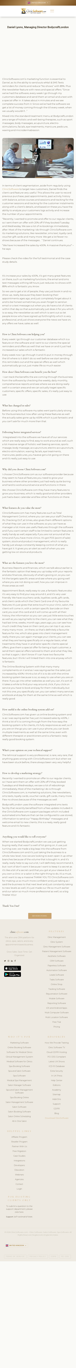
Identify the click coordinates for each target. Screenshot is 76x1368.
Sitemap (57, 1094)
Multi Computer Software (57, 1012)
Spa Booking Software (19, 1066)
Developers (19, 1165)
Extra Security (56, 1071)
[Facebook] (15, 960)
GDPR (57, 1108)
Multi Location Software (56, 1017)
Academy (56, 1090)
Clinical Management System (19, 1057)
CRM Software (56, 961)
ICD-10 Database (57, 1066)
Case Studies (19, 1156)
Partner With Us (19, 1146)
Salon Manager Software (19, 1085)
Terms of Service (15, 1256)
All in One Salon (19, 1121)
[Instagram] (8, 960)
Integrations (19, 1160)
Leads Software (56, 975)
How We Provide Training (57, 1043)
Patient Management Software (56, 951)
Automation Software (56, 970)
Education (19, 1170)
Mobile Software (56, 998)
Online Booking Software (19, 1047)
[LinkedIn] (12, 960)
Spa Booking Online (19, 1097)
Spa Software (19, 1076)
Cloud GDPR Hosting (57, 1052)
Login (19, 1189)
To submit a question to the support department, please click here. (19, 1209)
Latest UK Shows (57, 1061)
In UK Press (56, 1076)
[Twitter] (5, 960)
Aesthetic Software (57, 956)
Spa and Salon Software (19, 1071)
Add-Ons (56, 1099)
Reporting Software (56, 1003)
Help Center (56, 1080)
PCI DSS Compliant (57, 1057)
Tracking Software (56, 989)
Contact (19, 1184)
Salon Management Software (19, 1102)
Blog (56, 1113)
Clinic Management (57, 937)
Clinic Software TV (56, 1047)
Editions (56, 1085)
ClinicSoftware (10, 189)
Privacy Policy (38, 1256)
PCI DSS (65, 1256)
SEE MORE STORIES (40, 916)
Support (57, 1104)
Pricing (56, 1027)
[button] (52, 11)
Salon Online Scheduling (19, 1116)
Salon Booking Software (19, 1111)
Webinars (19, 1174)
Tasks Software (57, 979)
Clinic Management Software (56, 947)
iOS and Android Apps (56, 1008)
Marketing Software (19, 1043)
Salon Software (19, 1107)
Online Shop (56, 984)
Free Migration (19, 1151)
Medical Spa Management (19, 1080)
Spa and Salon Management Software (19, 1091)
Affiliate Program (19, 1137)
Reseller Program (19, 1142)
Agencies (19, 1179)
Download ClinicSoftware (56, 1118)
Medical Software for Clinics (19, 1061)
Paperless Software (57, 965)
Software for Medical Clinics (19, 1052)
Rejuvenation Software (56, 994)
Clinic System (56, 942)
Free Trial (56, 1022)
